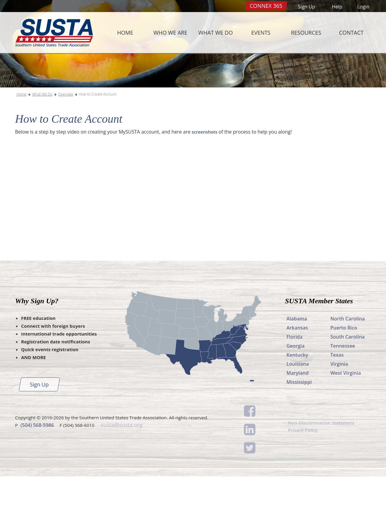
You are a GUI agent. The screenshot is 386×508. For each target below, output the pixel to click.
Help (337, 6)
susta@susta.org (121, 456)
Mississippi (299, 413)
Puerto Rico (344, 359)
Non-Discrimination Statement (323, 454)
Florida (294, 368)
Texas (337, 386)
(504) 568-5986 (37, 456)
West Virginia (346, 404)
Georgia (295, 377)
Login (363, 6)
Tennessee (343, 377)
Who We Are (170, 32)
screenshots (206, 163)
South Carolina (348, 368)
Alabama (296, 350)
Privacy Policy (304, 462)
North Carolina (348, 350)
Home (125, 32)
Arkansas (297, 359)
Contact (351, 32)
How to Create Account (97, 125)
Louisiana (297, 395)
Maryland (297, 404)
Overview (65, 125)
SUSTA (52, 32)
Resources (306, 32)
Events (261, 32)
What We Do (215, 32)
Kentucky (297, 386)
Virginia (339, 395)
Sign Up (306, 6)
